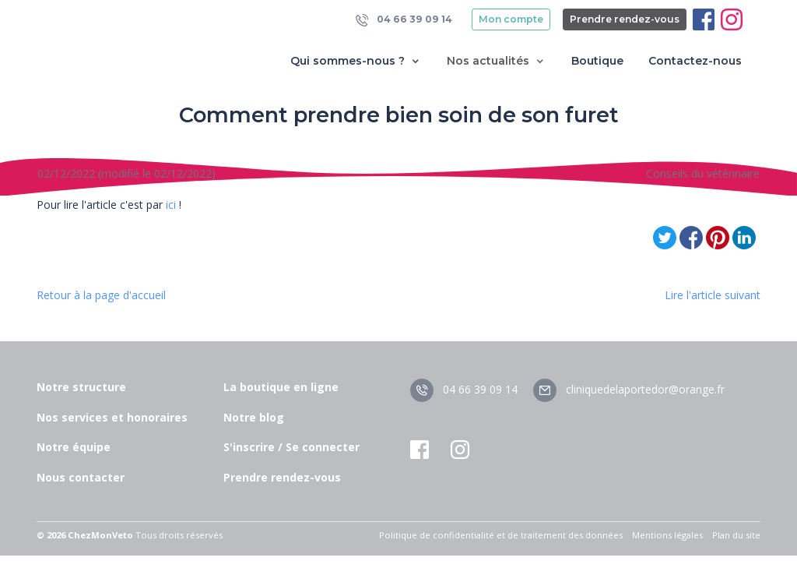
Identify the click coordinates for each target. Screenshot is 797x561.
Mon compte (511, 19)
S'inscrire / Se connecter (291, 446)
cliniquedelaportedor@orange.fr (629, 389)
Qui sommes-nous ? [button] (356, 61)
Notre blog (253, 417)
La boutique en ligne (281, 386)
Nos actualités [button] (496, 61)
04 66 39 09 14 (404, 19)
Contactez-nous (695, 61)
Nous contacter (81, 477)
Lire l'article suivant (712, 295)
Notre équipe (74, 446)
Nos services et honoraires (112, 417)
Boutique (597, 61)
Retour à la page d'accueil (101, 295)
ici (169, 204)
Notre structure (81, 386)
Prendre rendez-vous (624, 19)
